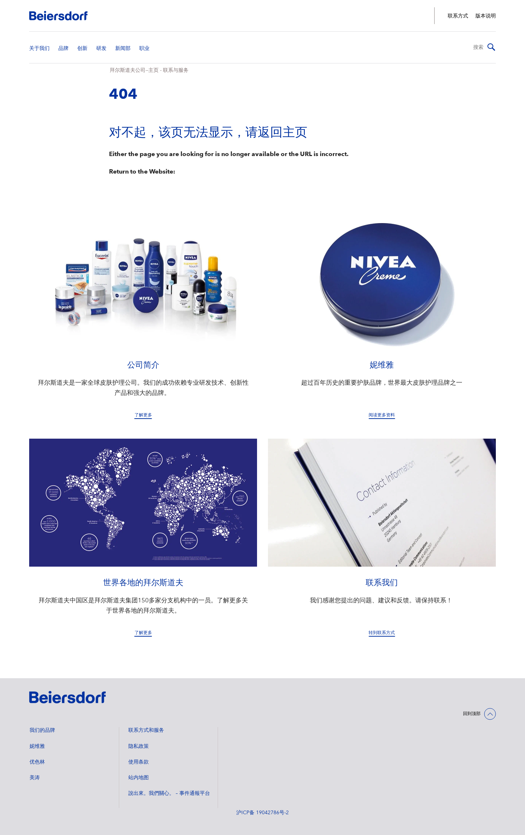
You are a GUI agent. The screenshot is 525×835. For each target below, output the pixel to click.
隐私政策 (138, 746)
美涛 (35, 777)
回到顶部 (472, 714)
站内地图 (138, 777)
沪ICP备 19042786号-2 (262, 812)
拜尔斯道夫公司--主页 (134, 70)
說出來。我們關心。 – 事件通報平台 (169, 793)
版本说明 (485, 16)
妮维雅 (37, 746)
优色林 (37, 762)
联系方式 (458, 16)
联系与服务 (175, 70)
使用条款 (138, 762)
